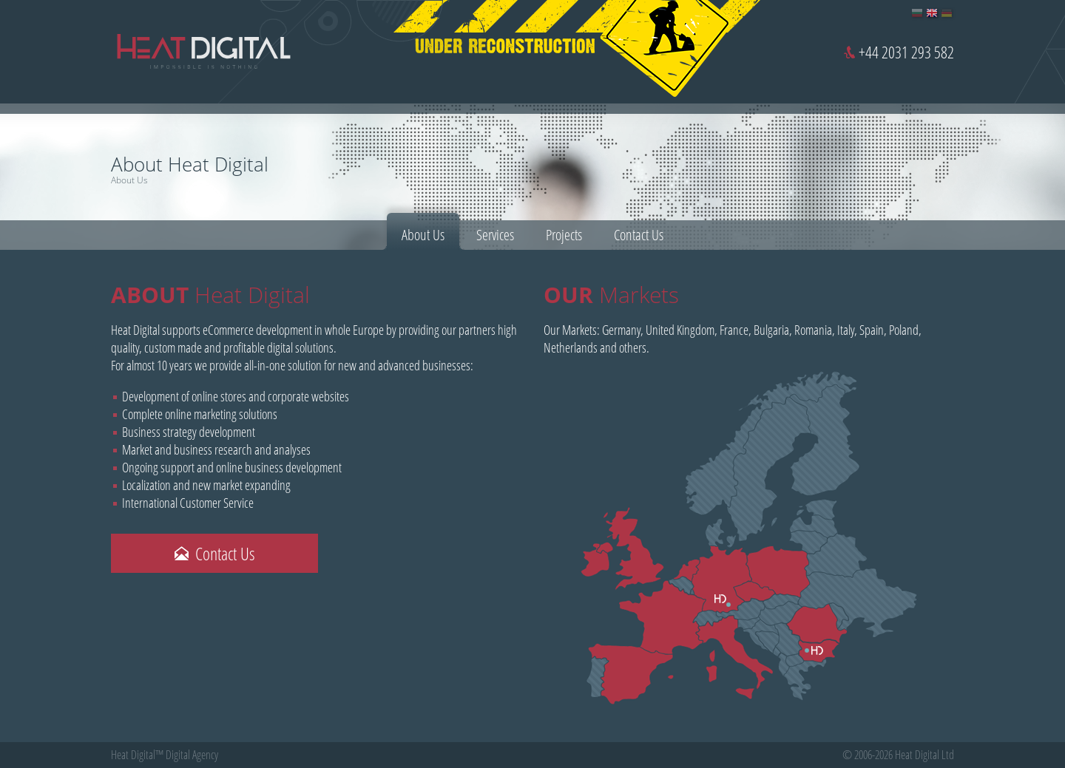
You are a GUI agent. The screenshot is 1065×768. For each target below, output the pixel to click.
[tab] (423, 231)
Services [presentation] (495, 235)
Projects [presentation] (564, 235)
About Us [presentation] (423, 235)
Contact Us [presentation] (638, 235)
